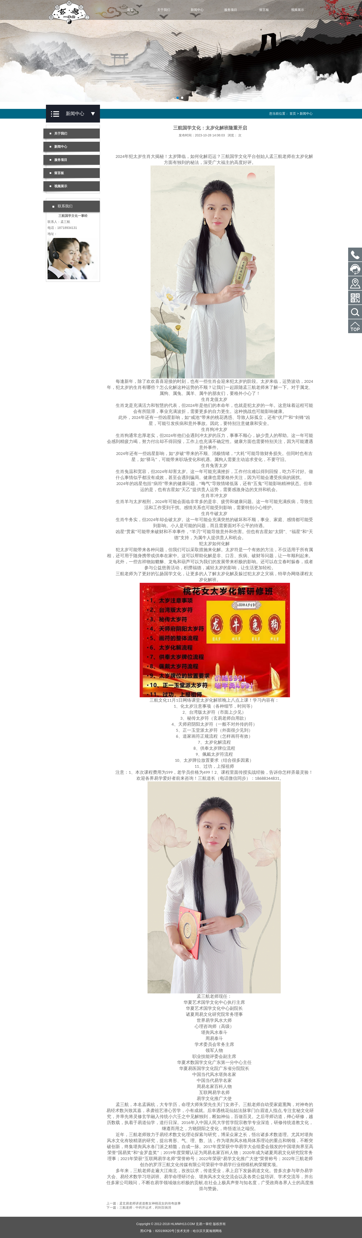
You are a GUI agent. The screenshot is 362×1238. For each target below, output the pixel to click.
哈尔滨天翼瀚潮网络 (207, 1231)
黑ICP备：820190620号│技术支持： (166, 1231)
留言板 (264, 10)
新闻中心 (197, 10)
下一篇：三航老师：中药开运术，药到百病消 (138, 1207)
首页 (130, 10)
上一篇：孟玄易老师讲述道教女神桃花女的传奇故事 (143, 1203)
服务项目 (230, 10)
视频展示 (297, 10)
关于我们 (163, 10)
